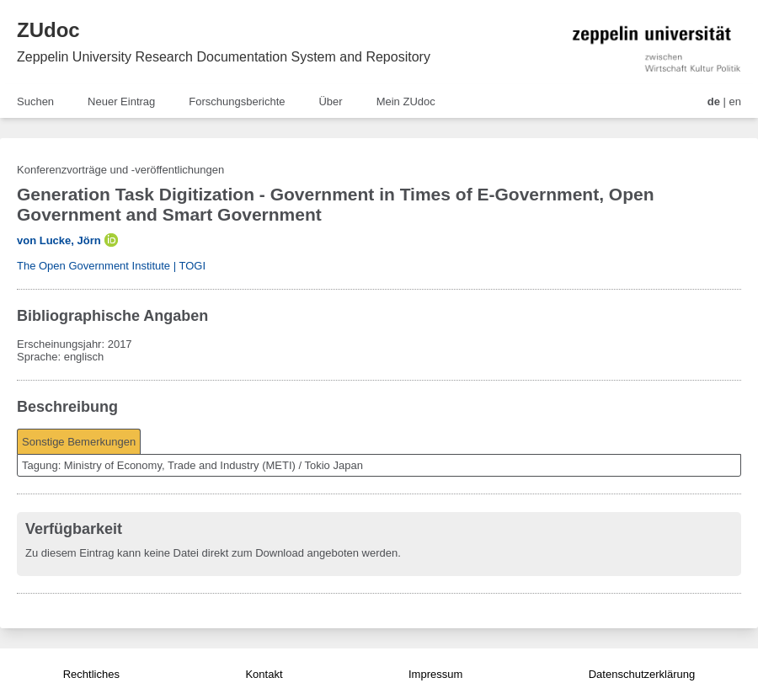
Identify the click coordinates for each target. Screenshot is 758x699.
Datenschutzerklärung (642, 674)
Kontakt (263, 674)
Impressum (435, 674)
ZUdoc (48, 30)
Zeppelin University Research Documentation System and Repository (223, 57)
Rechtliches (91, 674)
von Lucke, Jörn (59, 240)
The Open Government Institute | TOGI (111, 265)
